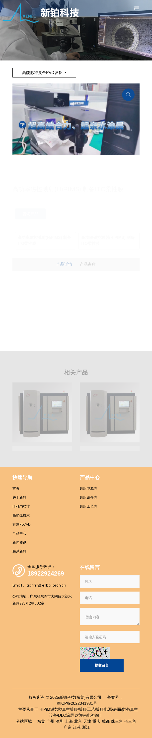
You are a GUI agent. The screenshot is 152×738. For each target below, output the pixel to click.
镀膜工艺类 (88, 506)
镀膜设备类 (88, 497)
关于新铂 (19, 497)
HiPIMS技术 (21, 506)
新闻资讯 (19, 542)
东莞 (41, 721)
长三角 (130, 721)
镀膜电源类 (88, 488)
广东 (68, 727)
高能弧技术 (21, 515)
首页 (15, 488)
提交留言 (102, 665)
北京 (78, 721)
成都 (106, 721)
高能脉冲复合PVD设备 (42, 72)
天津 (87, 721)
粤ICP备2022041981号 (76, 703)
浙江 (86, 727)
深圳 (60, 721)
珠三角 (117, 721)
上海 (69, 721)
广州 (50, 721)
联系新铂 (19, 551)
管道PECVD (21, 524)
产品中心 (19, 533)
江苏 (77, 727)
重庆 (96, 721)
